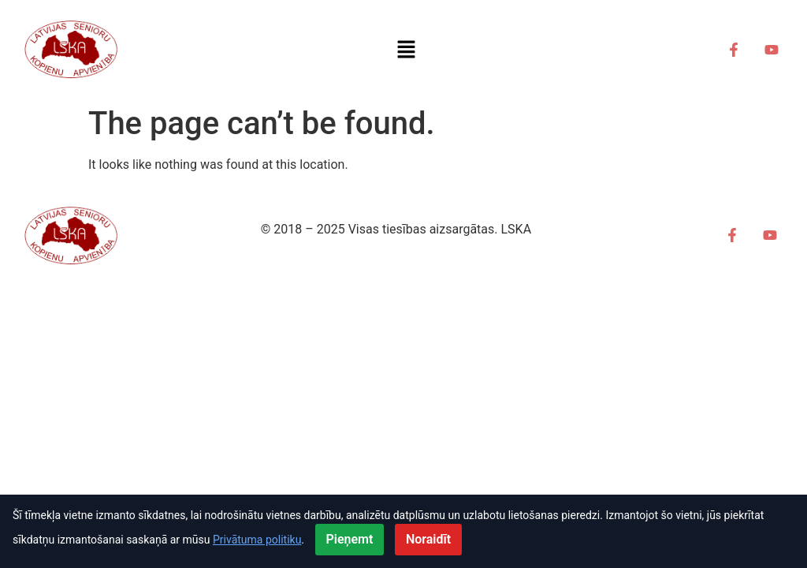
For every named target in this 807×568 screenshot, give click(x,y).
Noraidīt (428, 539)
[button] (406, 49)
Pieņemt (350, 539)
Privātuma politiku (257, 539)
